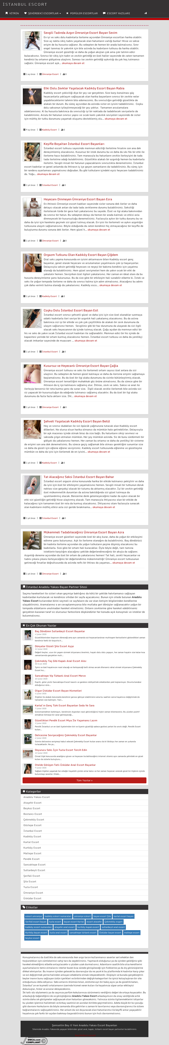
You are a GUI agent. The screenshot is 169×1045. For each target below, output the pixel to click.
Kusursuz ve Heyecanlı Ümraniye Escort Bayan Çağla (81, 365)
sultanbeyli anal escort (113, 927)
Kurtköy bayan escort (36, 932)
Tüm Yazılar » (84, 780)
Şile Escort (29, 881)
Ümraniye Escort (50, 74)
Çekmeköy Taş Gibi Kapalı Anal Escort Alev (60, 661)
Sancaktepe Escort (34, 864)
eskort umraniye (33, 916)
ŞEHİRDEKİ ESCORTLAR (42, 13)
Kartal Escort (31, 842)
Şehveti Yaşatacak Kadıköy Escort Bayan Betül (77, 421)
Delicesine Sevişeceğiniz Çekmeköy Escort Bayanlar (66, 735)
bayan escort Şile (102, 916)
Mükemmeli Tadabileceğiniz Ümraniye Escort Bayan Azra (84, 532)
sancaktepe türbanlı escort (83, 932)
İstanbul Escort (50, 185)
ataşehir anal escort (65, 927)
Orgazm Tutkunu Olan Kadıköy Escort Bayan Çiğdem (81, 254)
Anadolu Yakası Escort (36, 797)
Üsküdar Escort (32, 898)
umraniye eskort (82, 916)
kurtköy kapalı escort (88, 927)
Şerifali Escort (31, 876)
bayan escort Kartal (74, 921)
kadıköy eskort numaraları (58, 916)
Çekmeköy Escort (33, 819)
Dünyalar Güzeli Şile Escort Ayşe (54, 646)
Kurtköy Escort (32, 848)
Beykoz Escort (31, 808)
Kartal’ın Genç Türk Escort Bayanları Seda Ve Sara (64, 705)
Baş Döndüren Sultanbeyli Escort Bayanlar (60, 631)
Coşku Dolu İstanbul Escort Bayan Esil (71, 310)
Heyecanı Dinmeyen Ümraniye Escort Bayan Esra (78, 199)
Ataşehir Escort (32, 803)
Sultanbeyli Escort (34, 870)
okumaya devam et (73, 63)
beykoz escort (32, 938)
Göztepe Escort (32, 825)
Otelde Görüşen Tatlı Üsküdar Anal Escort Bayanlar (65, 765)
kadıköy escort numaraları (38, 927)
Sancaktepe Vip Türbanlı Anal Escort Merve (60, 676)
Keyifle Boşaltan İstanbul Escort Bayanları (74, 143)
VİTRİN (12, 13)
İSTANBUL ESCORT (25, 4)
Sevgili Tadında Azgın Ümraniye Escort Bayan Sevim (80, 32)
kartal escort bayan (123, 916)
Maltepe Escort (32, 853)
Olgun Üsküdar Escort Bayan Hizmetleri (58, 691)
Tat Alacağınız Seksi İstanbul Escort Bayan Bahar (79, 476)
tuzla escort (55, 921)
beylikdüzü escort (85, 1035)
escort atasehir (94, 921)
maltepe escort (131, 932)
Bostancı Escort (32, 814)
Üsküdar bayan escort (110, 932)
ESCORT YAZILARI (116, 13)
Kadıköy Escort (49, 129)
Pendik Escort (31, 859)
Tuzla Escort (30, 887)
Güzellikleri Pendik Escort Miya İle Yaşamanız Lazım (66, 720)
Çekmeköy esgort (114, 921)
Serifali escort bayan (35, 921)
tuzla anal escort (58, 932)
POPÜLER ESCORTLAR (82, 13)
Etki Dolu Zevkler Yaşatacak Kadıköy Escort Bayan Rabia (84, 88)
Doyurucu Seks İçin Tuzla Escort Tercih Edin (61, 750)
